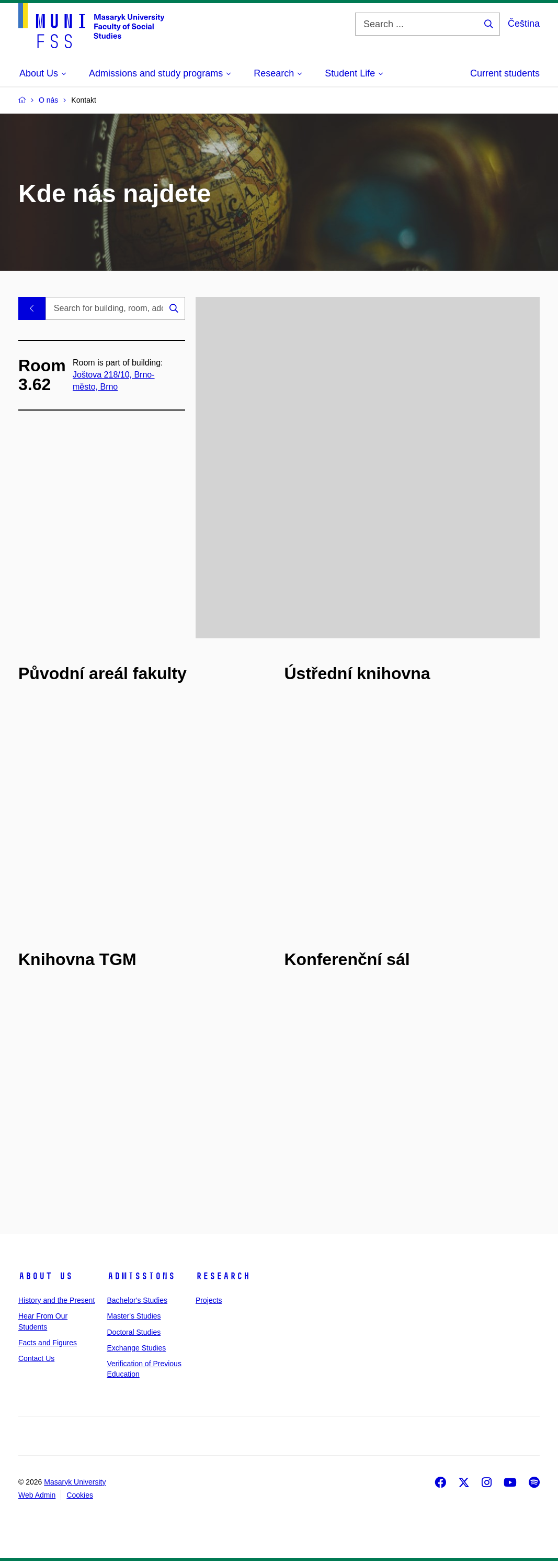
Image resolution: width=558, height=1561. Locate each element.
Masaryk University (75, 1482)
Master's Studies (134, 1316)
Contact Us (36, 1358)
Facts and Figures (47, 1342)
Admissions (141, 1276)
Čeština (524, 23)
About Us (45, 1276)
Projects (209, 1300)
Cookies (79, 1495)
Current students (505, 73)
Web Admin (36, 1495)
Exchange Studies (136, 1348)
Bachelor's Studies (137, 1300)
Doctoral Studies (134, 1332)
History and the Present (56, 1300)
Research (223, 1276)
